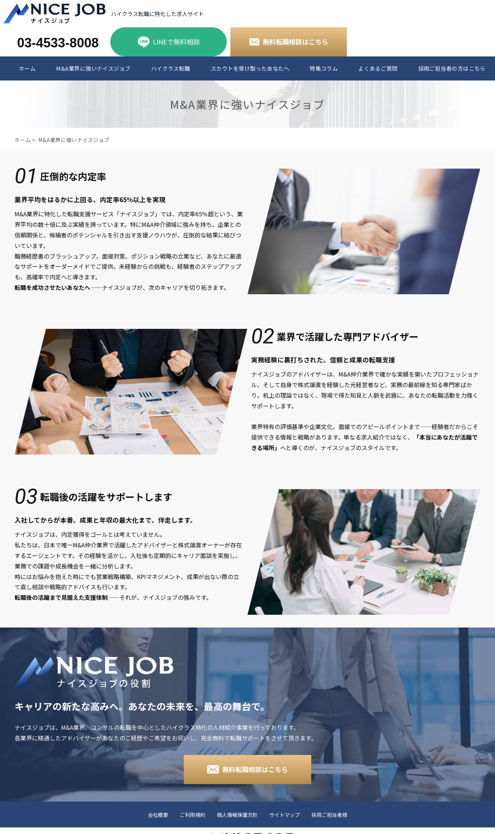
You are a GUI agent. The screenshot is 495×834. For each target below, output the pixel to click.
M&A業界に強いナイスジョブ (93, 68)
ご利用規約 (192, 814)
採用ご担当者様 (329, 814)
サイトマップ (284, 814)
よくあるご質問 (377, 68)
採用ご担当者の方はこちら (452, 68)
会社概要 (158, 814)
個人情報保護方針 (237, 814)
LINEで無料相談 (176, 41)
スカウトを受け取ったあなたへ (250, 68)
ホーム (27, 68)
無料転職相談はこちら (295, 41)
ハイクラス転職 (170, 68)
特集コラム (324, 68)
